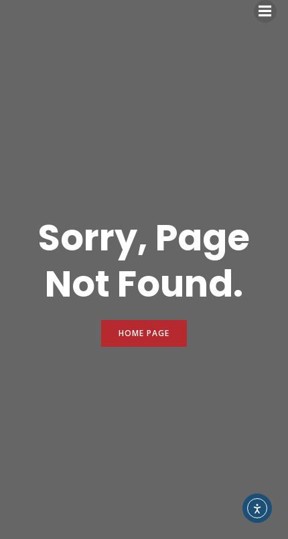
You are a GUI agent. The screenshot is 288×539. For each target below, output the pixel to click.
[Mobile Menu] (265, 11)
